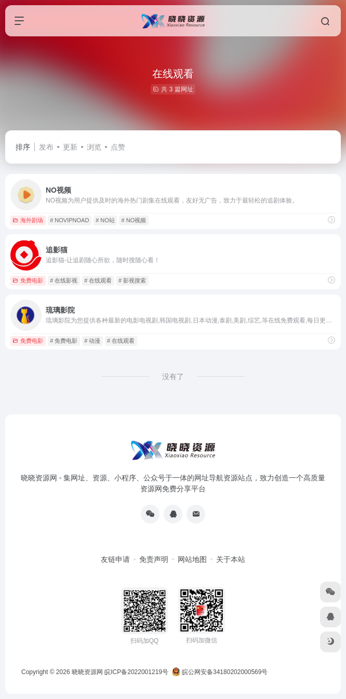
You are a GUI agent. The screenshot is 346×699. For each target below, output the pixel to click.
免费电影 (27, 280)
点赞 (118, 147)
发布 (46, 147)
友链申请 (115, 559)
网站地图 (192, 559)
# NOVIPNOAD (69, 220)
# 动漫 (92, 341)
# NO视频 (134, 220)
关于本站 (230, 559)
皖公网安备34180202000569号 (221, 672)
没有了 (173, 376)
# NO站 (105, 220)
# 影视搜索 (132, 280)
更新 (70, 147)
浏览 (94, 147)
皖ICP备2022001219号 (136, 672)
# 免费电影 (63, 341)
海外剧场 (27, 220)
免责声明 (153, 559)
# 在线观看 (98, 280)
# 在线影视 (63, 280)
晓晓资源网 (87, 672)
